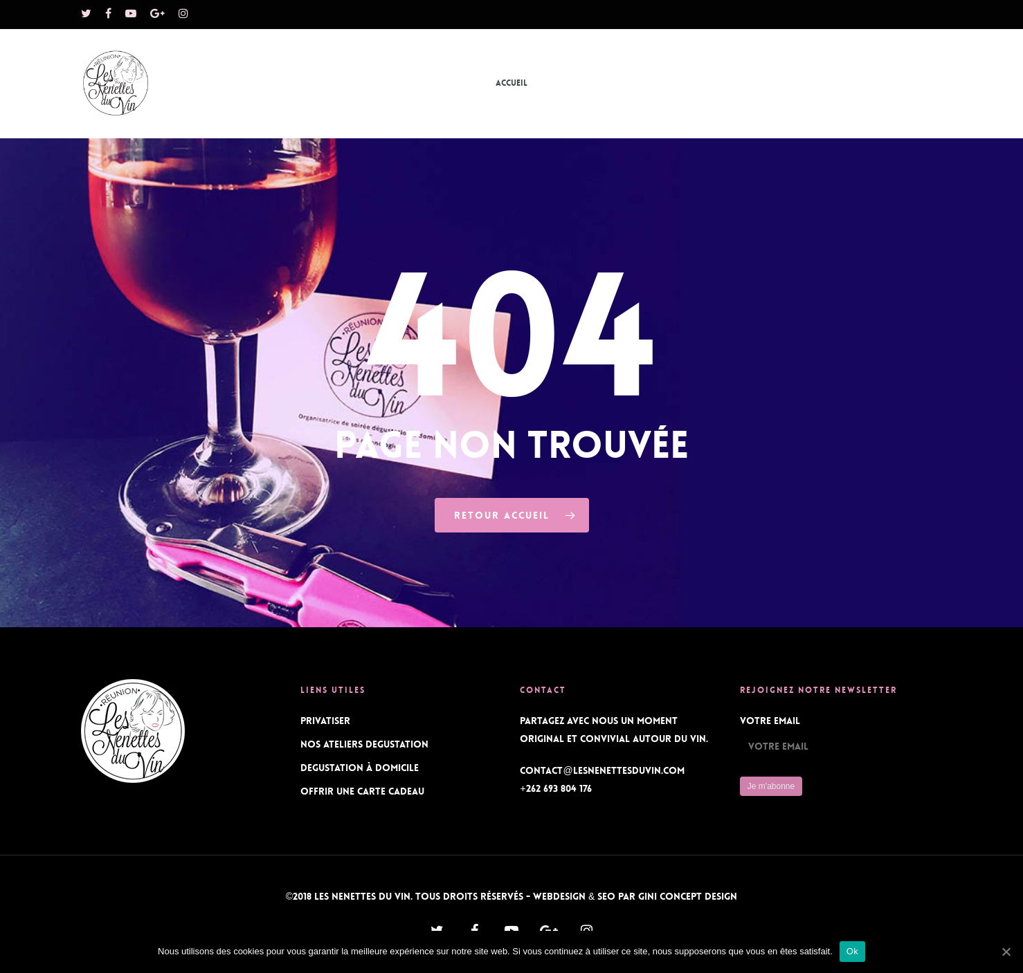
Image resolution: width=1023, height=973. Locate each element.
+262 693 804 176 (555, 788)
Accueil (511, 83)
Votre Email (770, 720)
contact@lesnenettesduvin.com (602, 770)
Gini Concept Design (687, 896)
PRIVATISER (325, 720)
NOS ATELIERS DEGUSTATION (364, 744)
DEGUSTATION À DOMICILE (359, 767)
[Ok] (1006, 951)
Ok (852, 951)
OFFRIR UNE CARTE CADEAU (362, 791)
